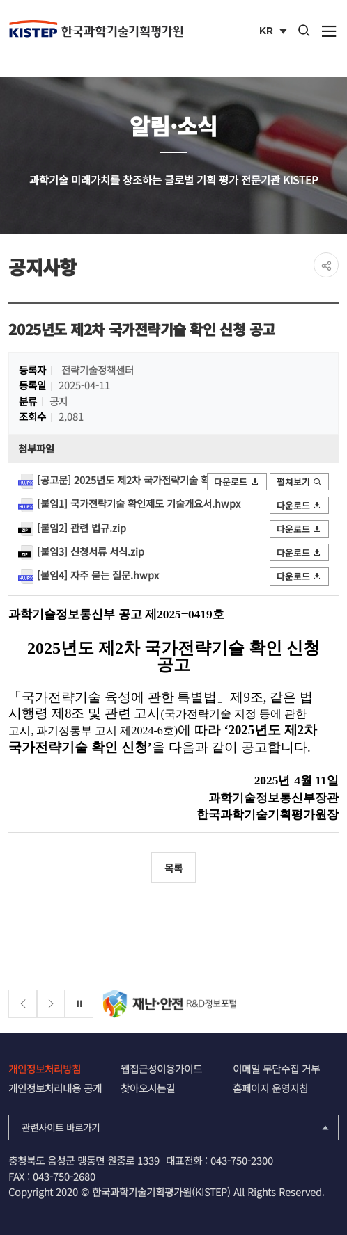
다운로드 (237, 481)
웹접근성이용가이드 (161, 1068)
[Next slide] (51, 1004)
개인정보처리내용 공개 (55, 1088)
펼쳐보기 (300, 481)
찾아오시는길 (148, 1088)
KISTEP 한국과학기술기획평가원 (95, 28)
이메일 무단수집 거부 (276, 1068)
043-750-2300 (241, 1160)
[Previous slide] (22, 1004)
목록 (173, 867)
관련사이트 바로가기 (176, 1127)
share (326, 264)
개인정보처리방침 (44, 1068)
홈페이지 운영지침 (270, 1088)
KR (274, 32)
